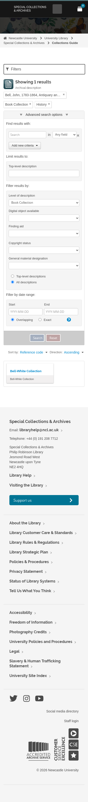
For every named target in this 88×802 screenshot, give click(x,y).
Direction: (56, 352)
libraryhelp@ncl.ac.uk (39, 430)
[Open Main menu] (68, 9)
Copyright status (20, 243)
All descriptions (24, 282)
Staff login (71, 721)
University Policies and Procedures (40, 641)
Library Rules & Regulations (34, 542)
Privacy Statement (26, 571)
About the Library (25, 523)
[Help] (68, 319)
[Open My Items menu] (79, 9)
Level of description (22, 195)
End (47, 304)
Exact (44, 320)
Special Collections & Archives (30, 8)
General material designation (28, 258)
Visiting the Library (26, 485)
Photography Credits (28, 632)
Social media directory (62, 711)
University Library (56, 38)
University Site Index (28, 675)
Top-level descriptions (28, 276)
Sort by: (13, 352)
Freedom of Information (31, 622)
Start (12, 304)
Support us (22, 500)
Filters (13, 69)
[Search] (27, 134)
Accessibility (20, 612)
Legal (14, 651)
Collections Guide (65, 43)
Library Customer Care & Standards (41, 532)
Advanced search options (44, 114)
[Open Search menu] (57, 9)
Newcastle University (23, 38)
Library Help (20, 475)
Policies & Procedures (29, 562)
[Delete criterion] (78, 134)
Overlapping (22, 320)
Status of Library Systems (32, 581)
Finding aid (16, 226)
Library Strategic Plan (28, 552)
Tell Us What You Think (30, 591)
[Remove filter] (64, 94)
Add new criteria (25, 145)
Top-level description (23, 166)
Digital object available (24, 211)
